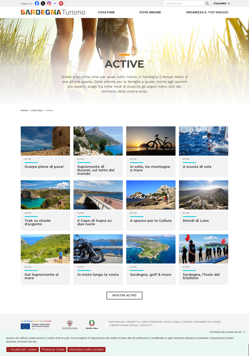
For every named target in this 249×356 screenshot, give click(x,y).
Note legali (172, 321)
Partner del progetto (124, 321)
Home (24, 110)
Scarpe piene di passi (44, 167)
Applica (207, 3)
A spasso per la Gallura (151, 221)
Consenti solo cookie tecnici (229, 332)
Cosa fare (106, 12)
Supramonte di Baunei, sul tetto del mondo (95, 170)
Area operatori (152, 321)
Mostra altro (124, 295)
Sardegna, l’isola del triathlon (201, 276)
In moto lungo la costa (98, 274)
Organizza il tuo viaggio (207, 12)
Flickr (55, 3)
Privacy (188, 321)
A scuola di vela (197, 167)
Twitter (43, 3)
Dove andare (150, 12)
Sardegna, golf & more (150, 274)
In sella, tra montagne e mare (150, 168)
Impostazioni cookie (124, 325)
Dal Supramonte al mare (42, 276)
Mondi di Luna (196, 221)
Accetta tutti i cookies (22, 349)
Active (28, 159)
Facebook (37, 3)
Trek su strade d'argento (38, 222)
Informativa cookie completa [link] (86, 349)
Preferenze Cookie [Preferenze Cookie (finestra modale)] (53, 349)
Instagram (49, 3)
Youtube (61, 3)
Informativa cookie (208, 321)
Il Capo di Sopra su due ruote (94, 222)
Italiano (220, 3)
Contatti (146, 325)
